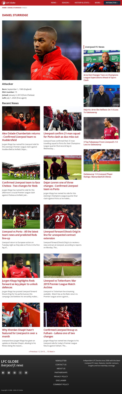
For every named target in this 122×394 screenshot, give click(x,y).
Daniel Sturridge (14, 8)
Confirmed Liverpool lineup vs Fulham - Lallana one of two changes (60, 333)
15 (48, 351)
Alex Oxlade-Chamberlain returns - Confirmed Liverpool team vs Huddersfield (21, 137)
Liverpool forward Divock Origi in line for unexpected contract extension (62, 235)
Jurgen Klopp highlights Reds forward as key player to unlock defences (20, 284)
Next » (52, 351)
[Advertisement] (102, 28)
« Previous (33, 351)
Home (4, 8)
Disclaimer (61, 380)
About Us (61, 368)
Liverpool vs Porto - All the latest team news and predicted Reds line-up (20, 235)
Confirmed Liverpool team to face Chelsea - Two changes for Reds (21, 184)
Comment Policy (61, 384)
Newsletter (61, 360)
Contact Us (61, 364)
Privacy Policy (61, 376)
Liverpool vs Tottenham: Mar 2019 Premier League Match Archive (60, 284)
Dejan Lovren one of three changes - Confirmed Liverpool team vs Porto (61, 186)
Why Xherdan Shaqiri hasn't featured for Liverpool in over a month (19, 333)
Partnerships (61, 372)
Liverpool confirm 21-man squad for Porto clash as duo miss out (62, 135)
